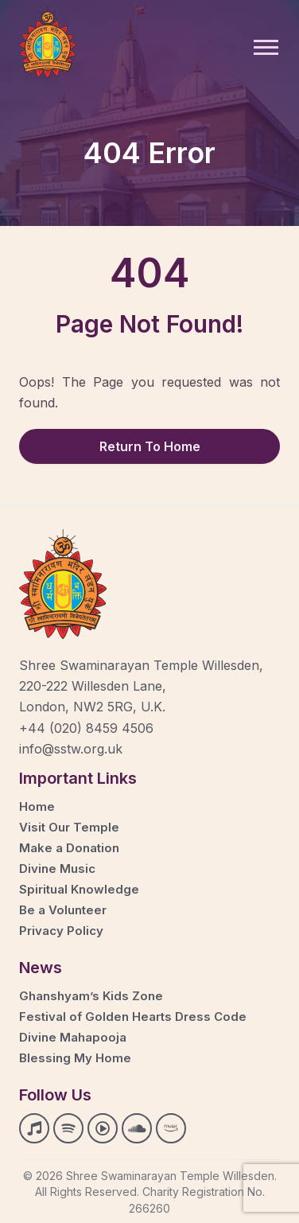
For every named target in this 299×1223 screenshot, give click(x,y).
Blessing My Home (75, 1057)
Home (37, 806)
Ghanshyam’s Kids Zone (91, 995)
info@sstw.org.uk (70, 749)
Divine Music (57, 868)
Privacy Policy (61, 930)
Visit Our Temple (69, 827)
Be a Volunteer (63, 909)
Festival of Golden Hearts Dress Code (133, 1016)
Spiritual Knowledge (79, 889)
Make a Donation (69, 847)
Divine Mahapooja (72, 1037)
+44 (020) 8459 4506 (86, 728)
